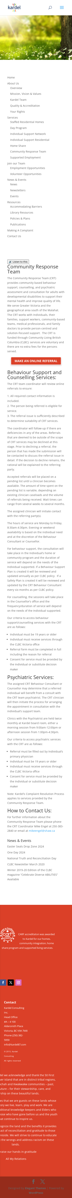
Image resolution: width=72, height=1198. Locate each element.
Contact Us (14, 236)
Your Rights (17, 111)
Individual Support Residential (29, 140)
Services (12, 117)
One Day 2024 (16, 852)
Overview (16, 88)
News (13, 184)
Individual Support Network (28, 134)
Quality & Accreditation (25, 105)
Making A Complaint (20, 230)
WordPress (36, 1193)
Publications (18, 224)
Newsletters (18, 190)
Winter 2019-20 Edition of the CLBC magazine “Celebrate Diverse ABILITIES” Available (32, 874)
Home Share (18, 146)
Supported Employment (25, 157)
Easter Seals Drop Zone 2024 (25, 846)
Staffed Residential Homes (27, 122)
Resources (14, 202)
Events (14, 196)
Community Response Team (28, 151)
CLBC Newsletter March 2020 (26, 864)
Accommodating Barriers (26, 206)
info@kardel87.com (15, 1044)
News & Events (16, 180)
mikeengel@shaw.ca (42, 830)
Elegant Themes (35, 1188)
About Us (13, 83)
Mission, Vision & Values (25, 94)
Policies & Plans (20, 218)
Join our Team (16, 163)
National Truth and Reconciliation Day (31, 858)
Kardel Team (18, 99)
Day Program (18, 128)
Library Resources (21, 212)
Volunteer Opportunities (25, 174)
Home (11, 77)
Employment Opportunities (27, 168)
